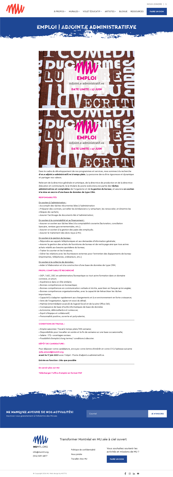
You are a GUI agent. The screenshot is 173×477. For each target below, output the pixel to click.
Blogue (123, 11)
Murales (74, 11)
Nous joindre (154, 4)
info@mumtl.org (40, 452)
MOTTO (64, 473)
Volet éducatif (92, 11)
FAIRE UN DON (117, 459)
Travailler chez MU (79, 459)
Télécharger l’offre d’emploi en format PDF (60, 373)
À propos (60, 11)
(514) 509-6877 (40, 456)
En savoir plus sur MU (49, 368)
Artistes (110, 11)
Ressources (137, 11)
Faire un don (157, 11)
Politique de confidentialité (83, 450)
